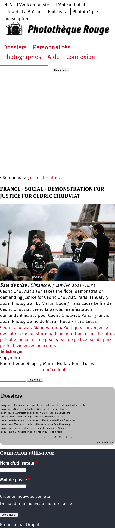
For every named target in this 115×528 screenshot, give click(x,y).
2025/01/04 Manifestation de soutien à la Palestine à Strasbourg (35, 413)
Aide (53, 57)
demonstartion (36, 334)
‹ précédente (55, 370)
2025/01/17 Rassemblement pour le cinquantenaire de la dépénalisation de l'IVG (44, 405)
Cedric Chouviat (15, 328)
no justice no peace (38, 340)
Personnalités (51, 48)
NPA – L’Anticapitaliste (26, 5)
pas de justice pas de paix (85, 340)
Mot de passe (15, 480)
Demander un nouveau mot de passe (36, 504)
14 (65, 437)
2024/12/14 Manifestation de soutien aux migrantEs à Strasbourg (35, 424)
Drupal (32, 525)
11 (49, 437)
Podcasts (57, 12)
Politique (72, 328)
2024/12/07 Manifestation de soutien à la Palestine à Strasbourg (35, 428)
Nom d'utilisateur (18, 463)
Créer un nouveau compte (25, 496)
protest (7, 346)
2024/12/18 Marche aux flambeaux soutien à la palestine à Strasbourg (38, 420)
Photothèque (85, 12)
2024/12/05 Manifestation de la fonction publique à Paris (31, 432)
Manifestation (47, 328)
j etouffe (8, 340)
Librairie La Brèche (22, 12)
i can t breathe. (45, 178)
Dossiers (15, 48)
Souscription (16, 19)
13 (60, 437)
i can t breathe (99, 334)
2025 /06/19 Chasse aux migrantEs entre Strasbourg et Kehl (32, 417)
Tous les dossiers (105, 442)
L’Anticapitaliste (72, 5)
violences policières (36, 346)
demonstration (68, 334)
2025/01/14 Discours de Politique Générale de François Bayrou (34, 409)
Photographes (22, 57)
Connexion (80, 57)
